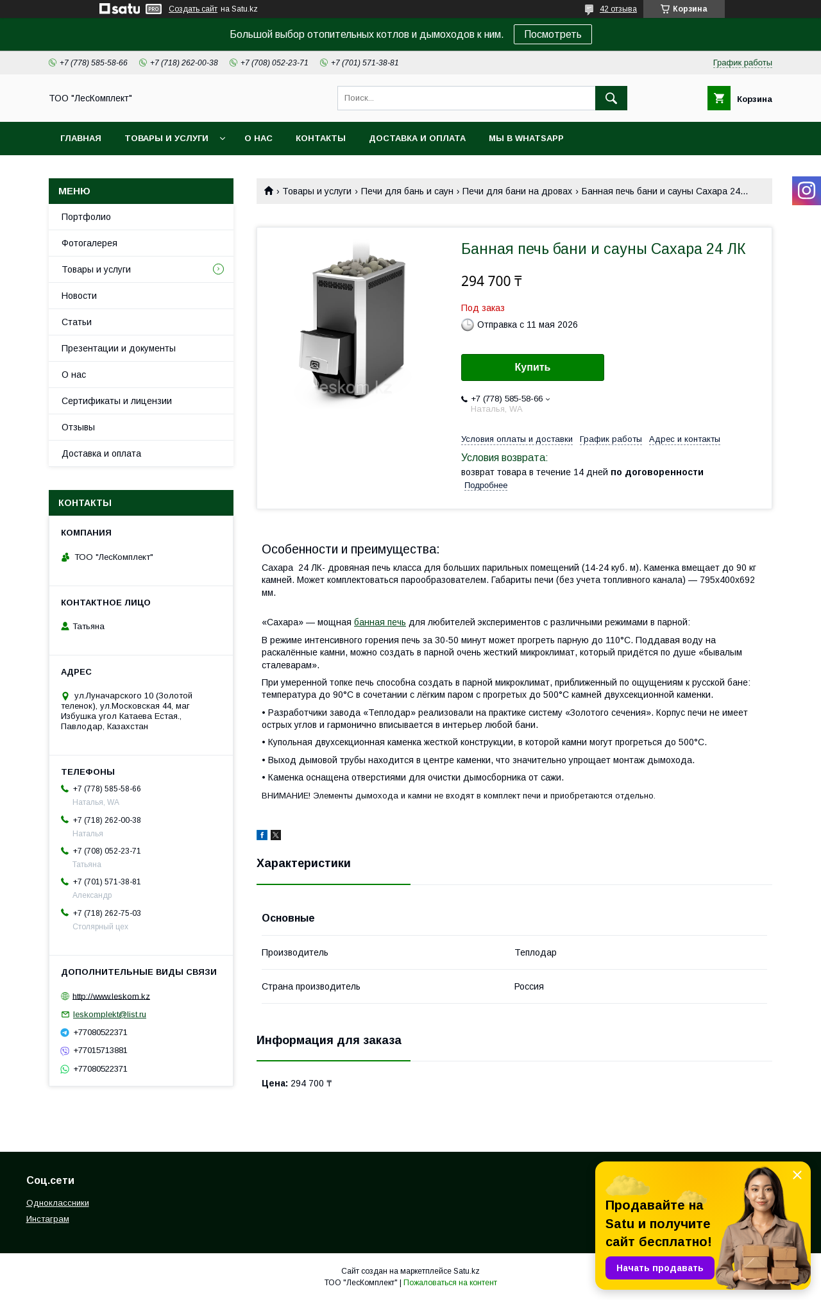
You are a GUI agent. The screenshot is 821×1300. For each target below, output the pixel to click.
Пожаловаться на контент (450, 1282)
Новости (79, 296)
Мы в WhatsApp (526, 138)
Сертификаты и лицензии (117, 401)
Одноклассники (57, 1203)
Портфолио (86, 217)
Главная (80, 138)
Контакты (321, 138)
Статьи (77, 322)
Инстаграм (47, 1219)
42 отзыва (618, 8)
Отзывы (78, 427)
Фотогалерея (89, 243)
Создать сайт (193, 8)
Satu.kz (466, 1271)
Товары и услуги (166, 138)
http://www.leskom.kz (111, 995)
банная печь (380, 622)
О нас (258, 138)
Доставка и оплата (417, 138)
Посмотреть (553, 34)
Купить (533, 367)
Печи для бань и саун (407, 191)
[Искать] (611, 98)
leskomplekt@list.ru (109, 1014)
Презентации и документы (119, 348)
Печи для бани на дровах (517, 191)
